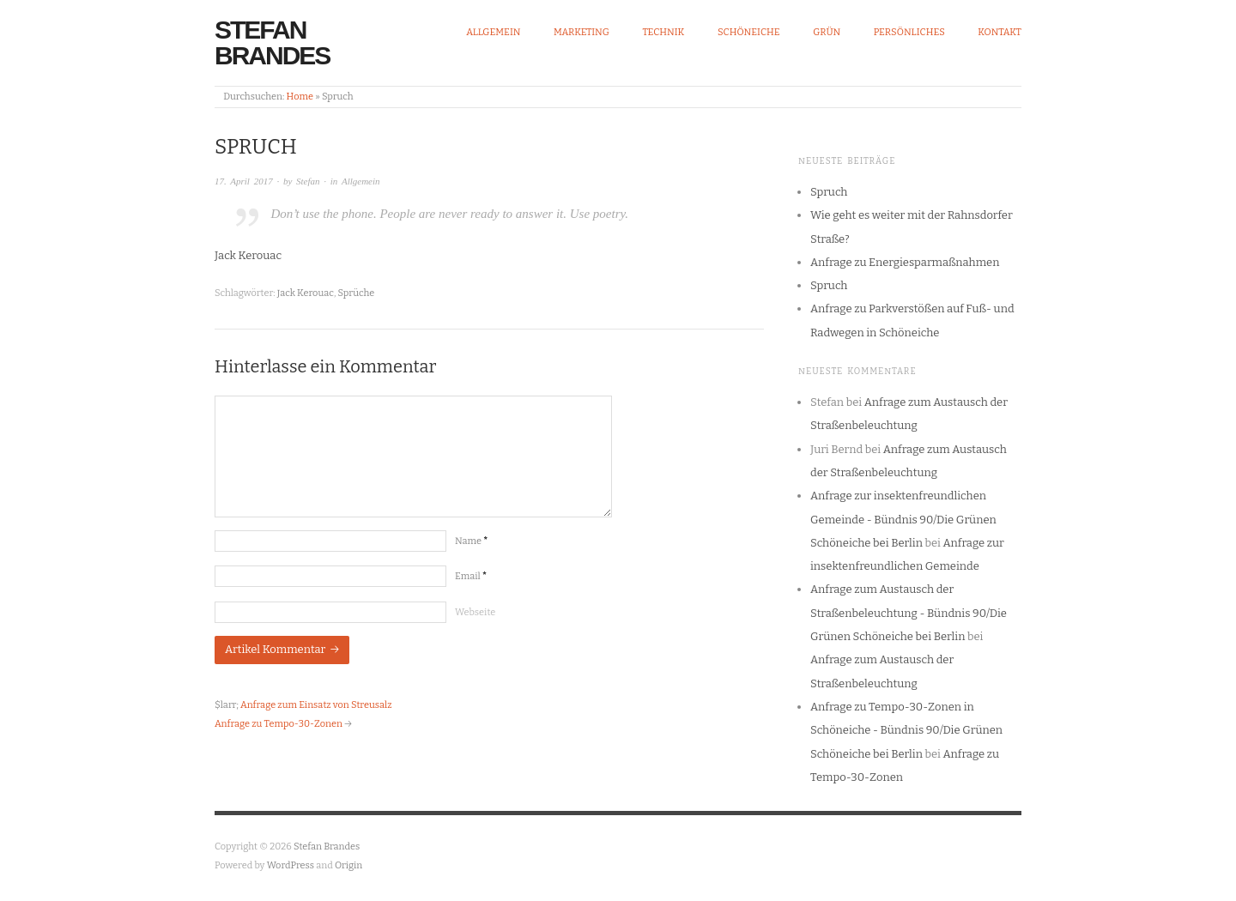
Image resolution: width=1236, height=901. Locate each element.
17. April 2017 (244, 181)
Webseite (475, 612)
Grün (826, 32)
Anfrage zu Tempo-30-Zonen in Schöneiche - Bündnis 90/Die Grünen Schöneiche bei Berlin (906, 730)
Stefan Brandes (272, 42)
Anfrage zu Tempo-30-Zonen (278, 723)
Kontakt (999, 32)
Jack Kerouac (305, 293)
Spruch (828, 191)
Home (300, 96)
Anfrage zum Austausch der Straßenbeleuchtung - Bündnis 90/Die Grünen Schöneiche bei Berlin (908, 613)
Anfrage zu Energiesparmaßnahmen (904, 262)
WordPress (291, 865)
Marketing (581, 32)
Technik (663, 32)
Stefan (308, 181)
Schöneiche (749, 32)
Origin (348, 865)
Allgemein (493, 32)
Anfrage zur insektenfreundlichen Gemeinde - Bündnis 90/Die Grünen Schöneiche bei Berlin (903, 519)
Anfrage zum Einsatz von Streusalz (315, 705)
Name (471, 541)
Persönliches (909, 32)
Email (471, 576)
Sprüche (356, 293)
